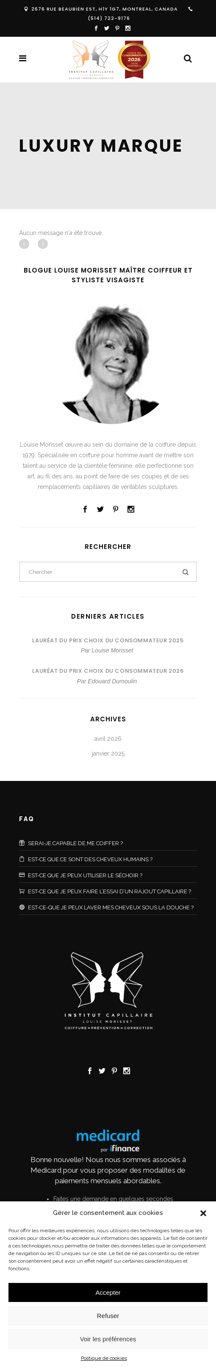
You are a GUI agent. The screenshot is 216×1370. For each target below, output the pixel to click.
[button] (203, 1213)
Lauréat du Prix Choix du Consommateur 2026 (107, 671)
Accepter (107, 1292)
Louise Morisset (112, 650)
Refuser (108, 1315)
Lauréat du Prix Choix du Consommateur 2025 (107, 640)
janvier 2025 (108, 753)
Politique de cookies (104, 1358)
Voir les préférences (108, 1339)
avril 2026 (108, 738)
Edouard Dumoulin (112, 681)
